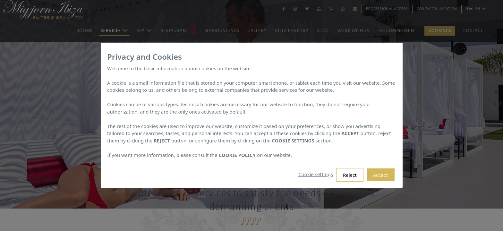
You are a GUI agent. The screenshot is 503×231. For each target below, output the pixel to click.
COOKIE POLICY (237, 155)
